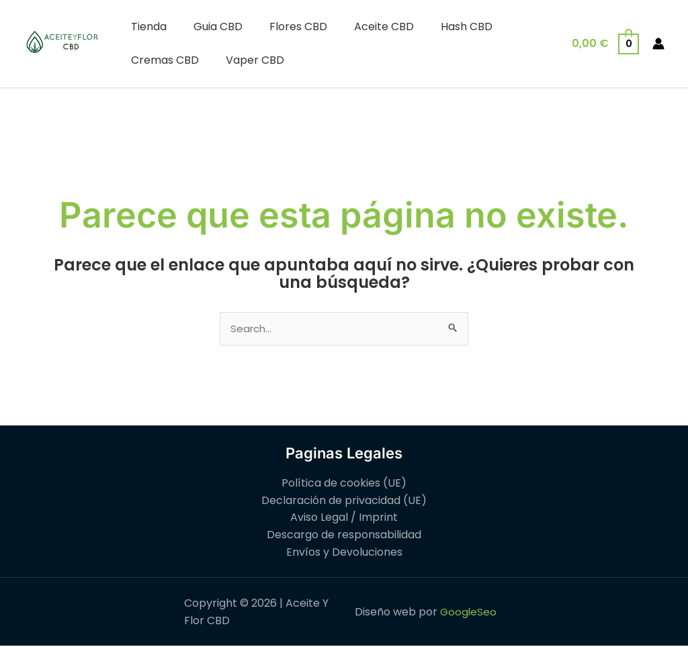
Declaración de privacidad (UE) (344, 501)
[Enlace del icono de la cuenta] (658, 44)
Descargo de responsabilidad (344, 536)
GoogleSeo (468, 613)
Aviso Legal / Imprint (344, 518)
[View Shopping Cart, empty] (604, 43)
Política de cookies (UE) (344, 484)
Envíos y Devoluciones (344, 552)
